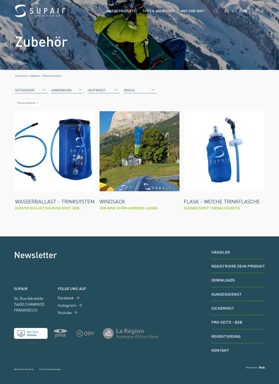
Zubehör (35, 75)
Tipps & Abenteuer (158, 11)
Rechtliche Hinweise (24, 369)
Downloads (223, 279)
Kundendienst (226, 294)
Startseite (21, 75)
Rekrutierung (226, 336)
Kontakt (220, 350)
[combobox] (31, 89)
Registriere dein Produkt (238, 265)
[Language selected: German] (228, 10)
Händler (220, 251)
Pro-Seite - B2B (226, 321)
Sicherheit (222, 308)
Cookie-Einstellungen (50, 369)
